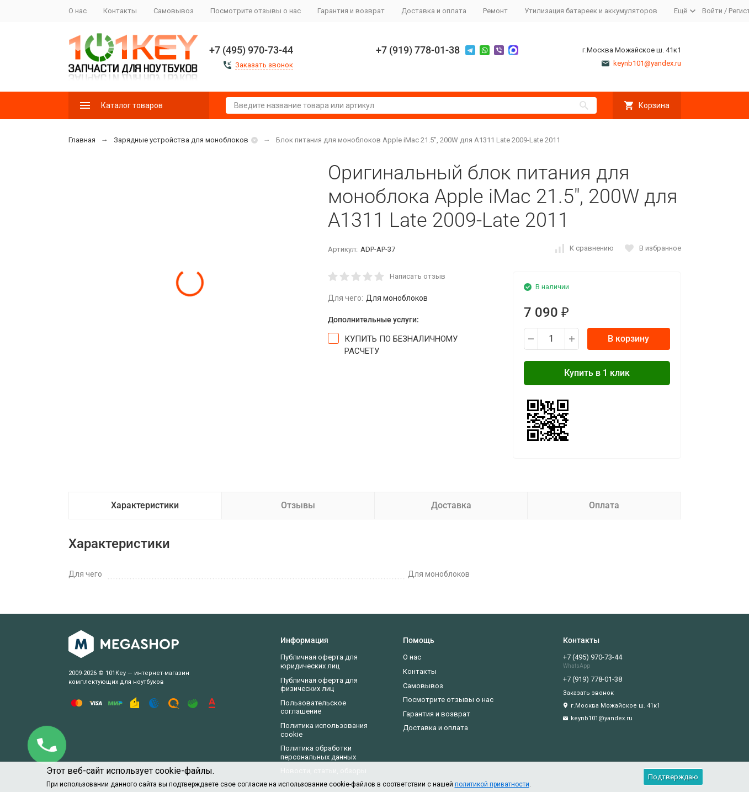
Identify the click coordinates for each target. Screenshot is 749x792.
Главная (81, 140)
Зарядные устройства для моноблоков (181, 140)
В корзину (628, 338)
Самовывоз (173, 11)
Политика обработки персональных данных (318, 752)
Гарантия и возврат (351, 11)
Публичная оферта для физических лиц (319, 684)
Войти (712, 11)
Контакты (120, 11)
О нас (77, 11)
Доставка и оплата (433, 11)
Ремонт (495, 11)
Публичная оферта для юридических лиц (319, 661)
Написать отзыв (417, 276)
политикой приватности (492, 784)
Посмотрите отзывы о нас (255, 11)
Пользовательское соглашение (313, 707)
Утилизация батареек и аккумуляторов (590, 11)
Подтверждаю (673, 777)
